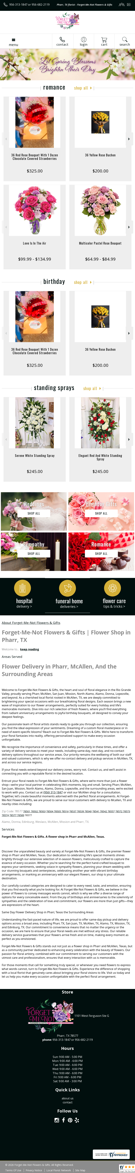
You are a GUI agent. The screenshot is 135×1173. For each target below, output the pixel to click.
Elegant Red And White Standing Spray (100, 457)
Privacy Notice (34, 1170)
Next (129, 139)
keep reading (29, 649)
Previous (5, 139)
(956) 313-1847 (53, 792)
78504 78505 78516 (57, 811)
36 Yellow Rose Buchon (100, 155)
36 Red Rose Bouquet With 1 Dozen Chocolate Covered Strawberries (34, 157)
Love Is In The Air (34, 243)
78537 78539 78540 (80, 811)
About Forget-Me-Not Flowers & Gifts (31, 622)
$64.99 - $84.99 (100, 259)
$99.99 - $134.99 (34, 259)
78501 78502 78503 (34, 811)
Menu (13, 44)
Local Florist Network (58, 1170)
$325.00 (35, 171)
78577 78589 (16, 815)
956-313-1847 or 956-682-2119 (29, 4)
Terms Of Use (13, 1170)
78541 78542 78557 (103, 811)
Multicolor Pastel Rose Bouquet (100, 243)
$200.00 (100, 171)
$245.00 (35, 471)
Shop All (81, 87)
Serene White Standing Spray (34, 455)
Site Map (80, 1170)
